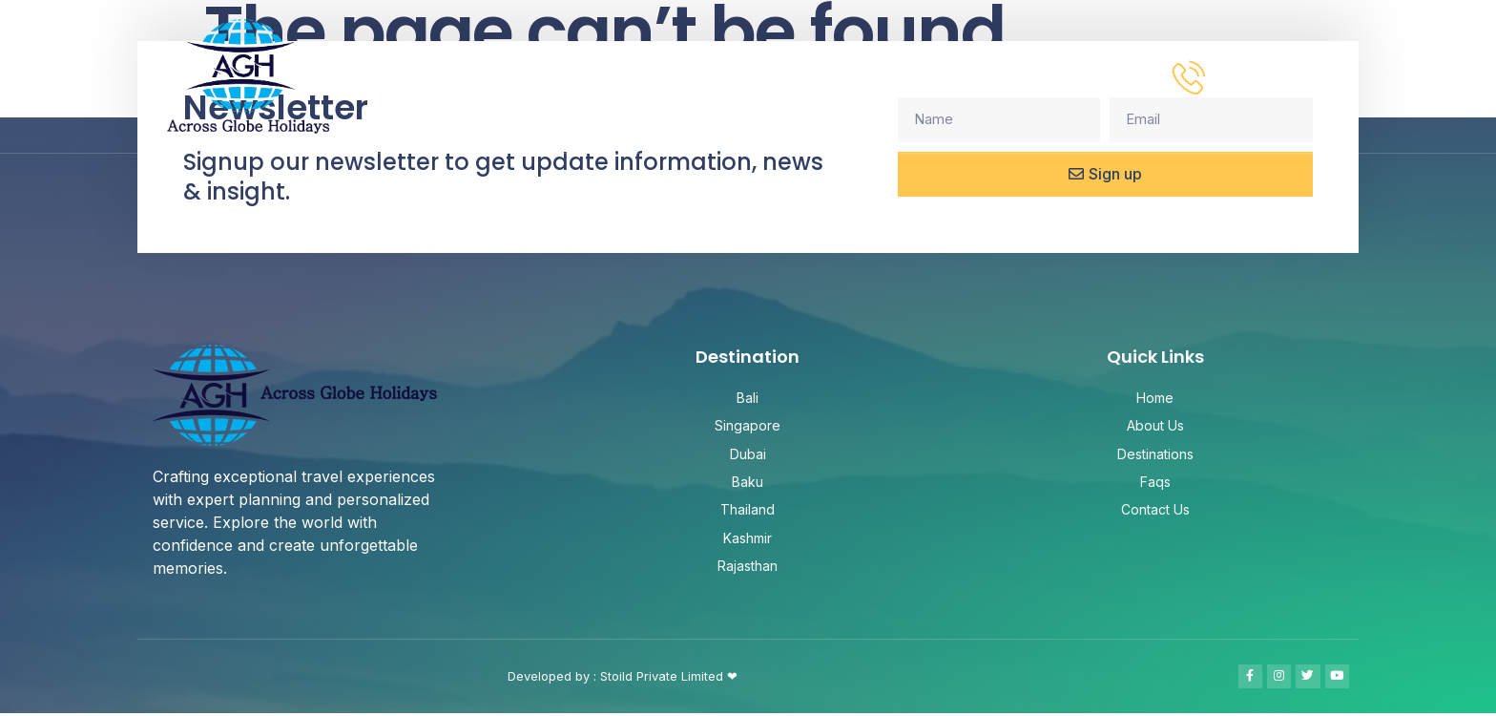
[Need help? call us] (1189, 77)
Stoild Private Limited (663, 677)
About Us (760, 76)
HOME (670, 76)
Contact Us (1096, 76)
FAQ (1000, 76)
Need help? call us (1293, 65)
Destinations (890, 77)
